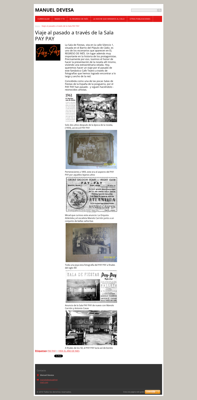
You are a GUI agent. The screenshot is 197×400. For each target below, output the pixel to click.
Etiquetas (40, 350)
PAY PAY (52, 351)
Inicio (37, 26)
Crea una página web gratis (133, 392)
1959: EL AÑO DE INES (69, 351)
